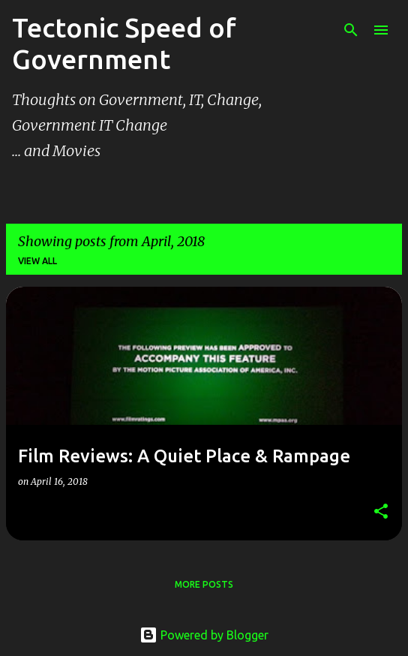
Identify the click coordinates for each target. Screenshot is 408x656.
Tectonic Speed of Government (124, 43)
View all (37, 261)
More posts (204, 584)
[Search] (351, 30)
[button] (381, 512)
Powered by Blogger (204, 635)
